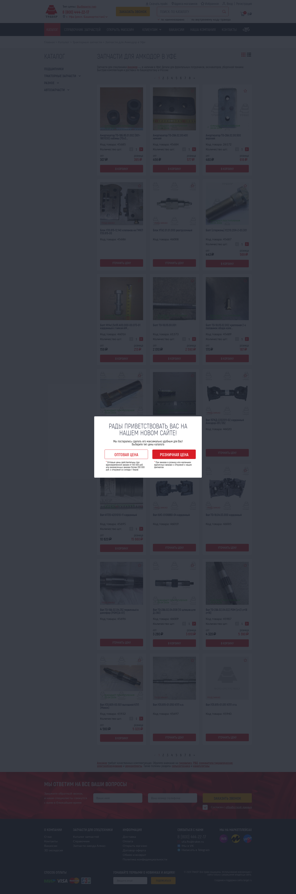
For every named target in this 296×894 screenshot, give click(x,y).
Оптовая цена (126, 454)
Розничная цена (174, 454)
